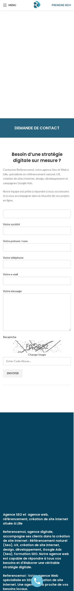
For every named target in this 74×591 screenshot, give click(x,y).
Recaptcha (9, 337)
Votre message (37, 301)
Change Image (37, 354)
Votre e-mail (37, 277)
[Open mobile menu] (9, 5)
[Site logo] (37, 5)
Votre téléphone (37, 260)
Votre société (37, 227)
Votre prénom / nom (37, 244)
